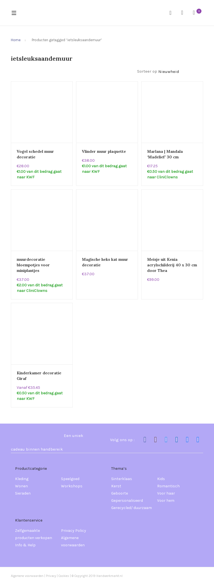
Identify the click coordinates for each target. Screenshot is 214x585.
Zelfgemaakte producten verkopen (33, 534)
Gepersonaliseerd (127, 500)
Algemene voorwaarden (73, 541)
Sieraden (23, 493)
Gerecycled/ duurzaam (131, 507)
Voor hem (165, 500)
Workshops (71, 486)
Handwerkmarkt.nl (109, 576)
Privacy (51, 576)
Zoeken (172, 13)
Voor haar (166, 493)
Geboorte (119, 493)
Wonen (21, 486)
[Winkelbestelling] (180, 71)
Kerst (116, 486)
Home (16, 40)
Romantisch (168, 486)
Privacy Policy (73, 530)
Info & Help (25, 545)
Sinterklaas (121, 478)
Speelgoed (70, 478)
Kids (161, 478)
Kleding (21, 478)
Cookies (64, 576)
